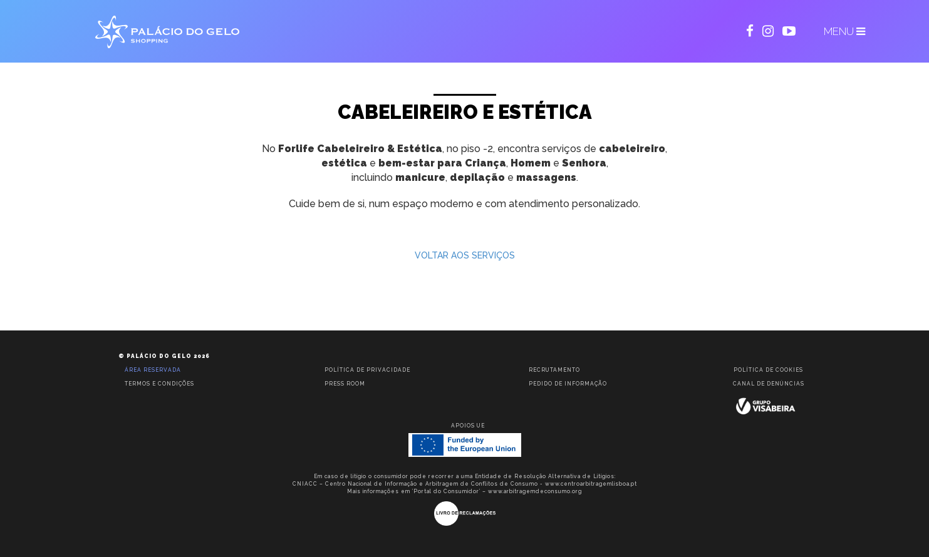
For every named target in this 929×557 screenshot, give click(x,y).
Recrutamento (554, 370)
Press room (344, 384)
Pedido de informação (568, 384)
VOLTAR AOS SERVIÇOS (465, 255)
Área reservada (153, 370)
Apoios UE (468, 425)
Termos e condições (159, 384)
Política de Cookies (768, 370)
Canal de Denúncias (768, 384)
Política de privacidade (367, 370)
